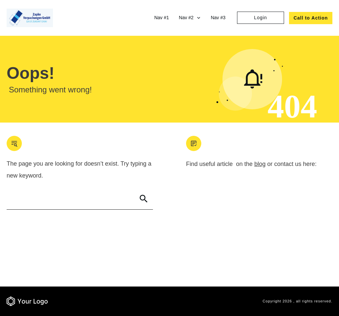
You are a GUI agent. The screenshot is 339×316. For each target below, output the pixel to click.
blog (260, 164)
